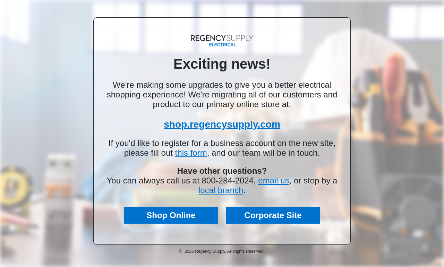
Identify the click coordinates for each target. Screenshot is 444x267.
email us (273, 180)
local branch (220, 190)
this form (191, 152)
